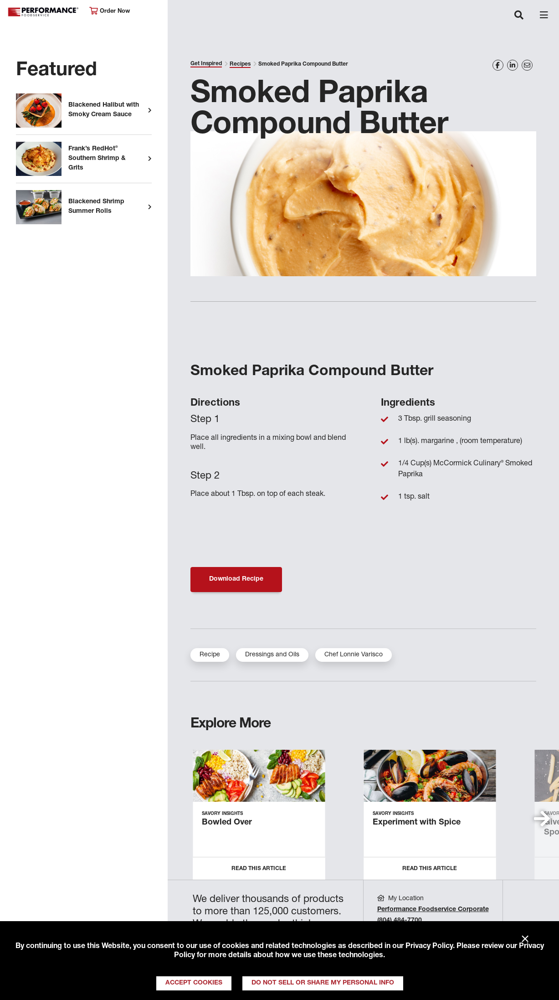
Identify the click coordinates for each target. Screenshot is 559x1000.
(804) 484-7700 (399, 921)
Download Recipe (236, 579)
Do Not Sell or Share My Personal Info (322, 983)
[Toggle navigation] (519, 16)
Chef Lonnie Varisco (353, 655)
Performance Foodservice (43, 12)
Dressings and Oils (272, 655)
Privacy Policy (429, 946)
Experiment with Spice (417, 823)
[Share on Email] (527, 65)
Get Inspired (206, 64)
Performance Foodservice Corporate (433, 910)
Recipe (210, 655)
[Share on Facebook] (497, 65)
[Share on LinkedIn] (512, 65)
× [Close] (525, 939)
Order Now (109, 11)
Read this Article (258, 868)
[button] (542, 818)
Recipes (240, 64)
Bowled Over (227, 823)
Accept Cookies (193, 983)
